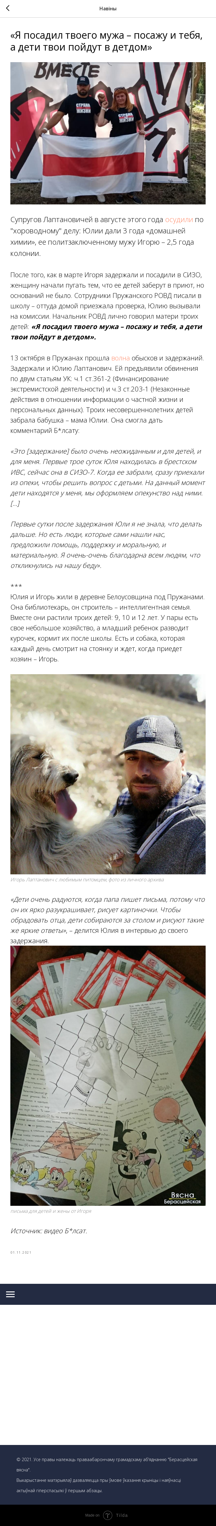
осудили (180, 219)
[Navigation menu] (10, 1294)
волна (121, 357)
